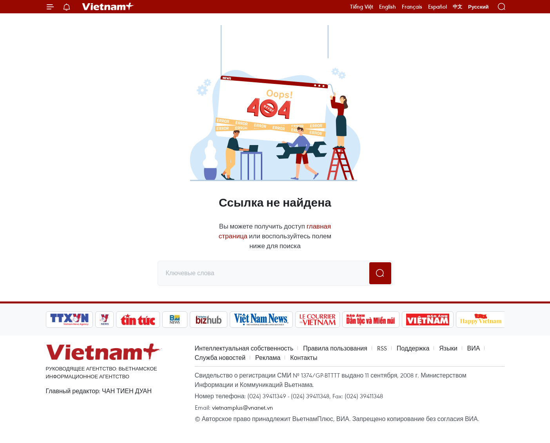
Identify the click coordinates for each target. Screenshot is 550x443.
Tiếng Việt (361, 6)
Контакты (303, 357)
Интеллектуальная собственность (244, 348)
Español (437, 6)
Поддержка (413, 348)
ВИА (473, 348)
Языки (448, 348)
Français (412, 6)
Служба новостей (220, 357)
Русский (478, 7)
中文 (457, 6)
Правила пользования (335, 348)
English (387, 6)
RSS (382, 348)
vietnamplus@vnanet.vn (242, 407)
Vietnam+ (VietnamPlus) (108, 7)
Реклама (267, 357)
